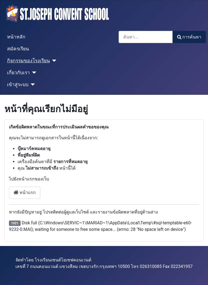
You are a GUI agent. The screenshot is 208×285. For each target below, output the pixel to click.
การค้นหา (189, 37)
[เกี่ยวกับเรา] (33, 73)
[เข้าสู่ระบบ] (31, 84)
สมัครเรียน (18, 48)
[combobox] (146, 37)
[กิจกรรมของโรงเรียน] (53, 61)
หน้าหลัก (16, 37)
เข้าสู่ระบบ (17, 84)
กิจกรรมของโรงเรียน (28, 60)
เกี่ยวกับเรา (18, 72)
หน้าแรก (25, 192)
